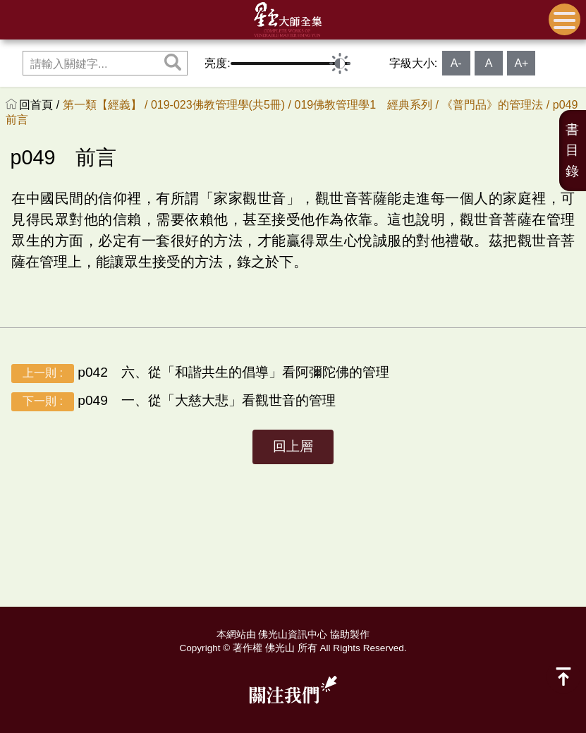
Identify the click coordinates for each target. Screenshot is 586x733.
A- (456, 63)
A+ (521, 63)
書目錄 (572, 150)
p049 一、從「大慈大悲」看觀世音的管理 (173, 401)
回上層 (293, 446)
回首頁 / (40, 105)
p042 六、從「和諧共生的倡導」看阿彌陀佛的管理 (200, 373)
